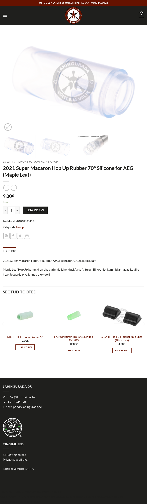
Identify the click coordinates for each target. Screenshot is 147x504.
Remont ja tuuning (31, 161)
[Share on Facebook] (13, 236)
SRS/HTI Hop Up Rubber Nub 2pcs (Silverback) (121, 338)
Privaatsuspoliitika (15, 459)
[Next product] (6, 188)
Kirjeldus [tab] (9, 251)
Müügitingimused (14, 454)
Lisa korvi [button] (25, 347)
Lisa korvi (35, 210)
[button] (5, 15)
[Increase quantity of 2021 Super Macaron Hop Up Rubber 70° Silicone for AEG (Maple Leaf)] (17, 210)
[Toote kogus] (11, 210)
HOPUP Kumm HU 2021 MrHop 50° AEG (73, 338)
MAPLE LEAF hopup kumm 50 (25, 337)
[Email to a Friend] (27, 236)
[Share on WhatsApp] (6, 236)
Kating (29, 468)
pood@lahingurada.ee (27, 406)
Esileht (8, 161)
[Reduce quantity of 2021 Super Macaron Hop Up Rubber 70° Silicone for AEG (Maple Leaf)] (5, 210)
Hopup (53, 161)
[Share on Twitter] (20, 236)
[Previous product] (14, 188)
